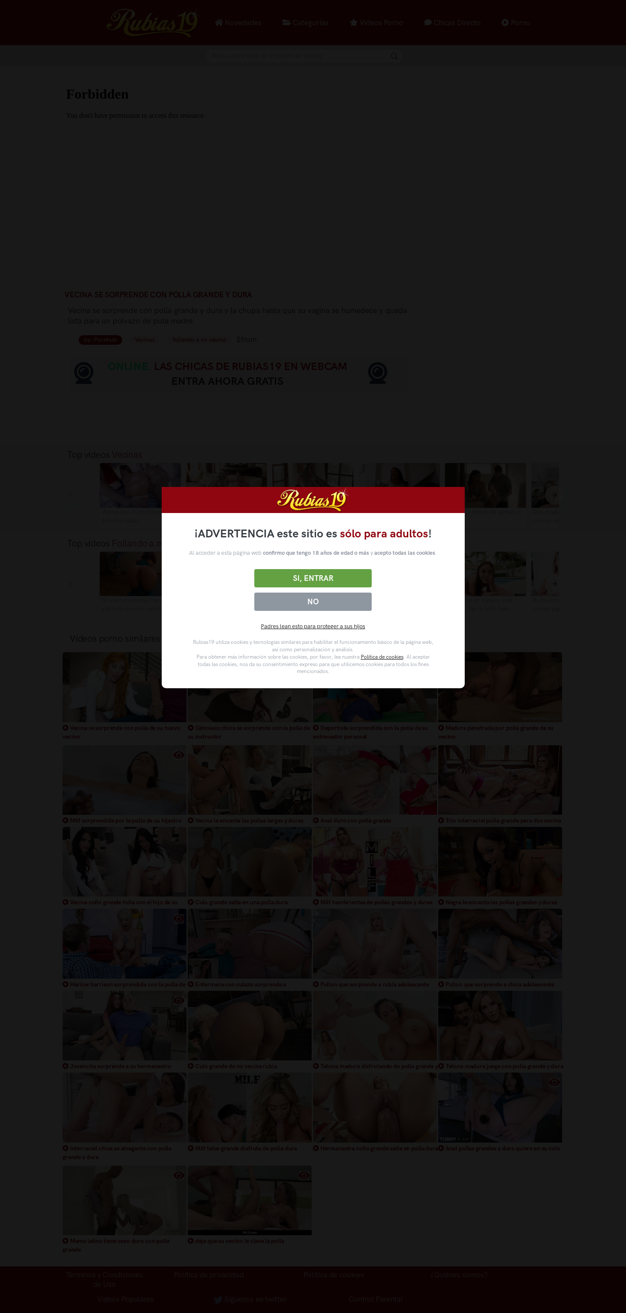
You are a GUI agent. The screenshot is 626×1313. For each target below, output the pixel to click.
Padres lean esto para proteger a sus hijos (313, 626)
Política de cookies (382, 657)
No (313, 602)
